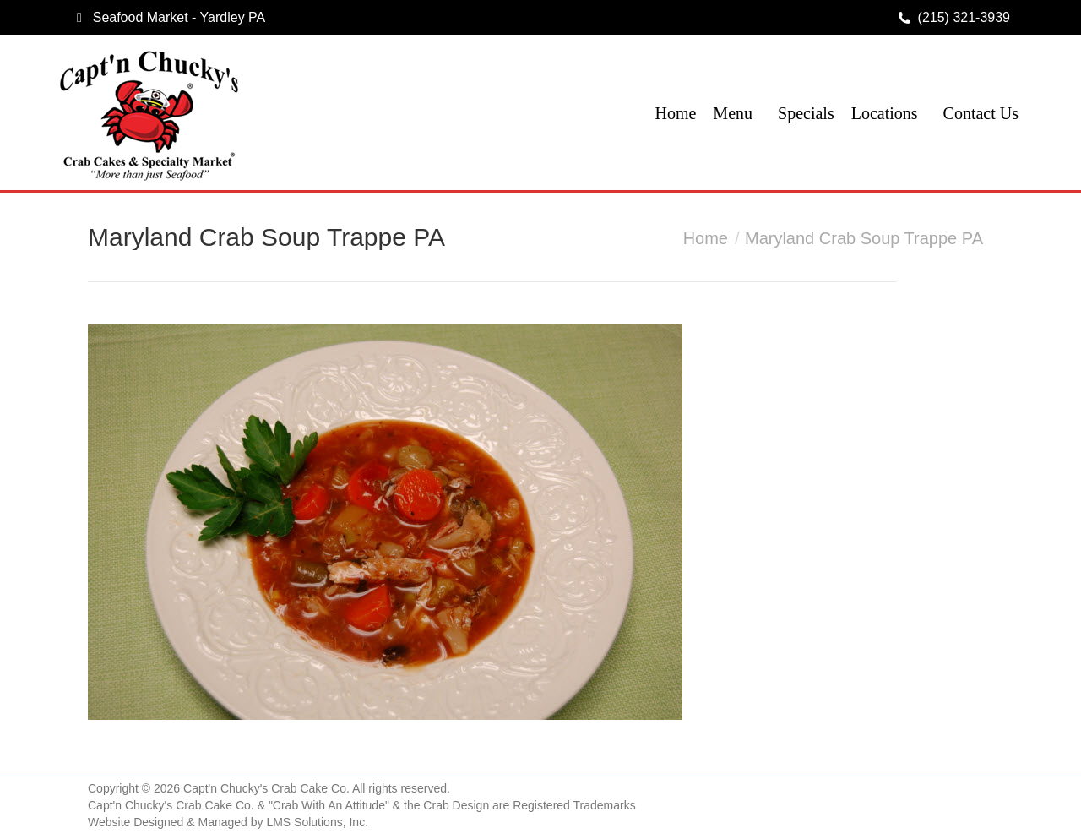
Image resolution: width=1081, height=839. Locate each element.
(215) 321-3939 (964, 17)
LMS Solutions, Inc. (317, 822)
